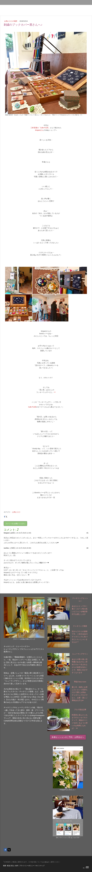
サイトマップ (39, 866)
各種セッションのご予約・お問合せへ (68, 737)
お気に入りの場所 (11, 21)
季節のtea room (80, 682)
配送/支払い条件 (12, 866)
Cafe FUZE (32, 407)
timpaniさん (39, 130)
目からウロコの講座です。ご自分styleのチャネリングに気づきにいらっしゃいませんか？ (80, 636)
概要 (4, 866)
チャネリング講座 (80, 626)
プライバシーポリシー (26, 866)
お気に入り (16, 512)
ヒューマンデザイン (80, 654)
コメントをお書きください (15, 523)
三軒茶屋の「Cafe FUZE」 (40, 128)
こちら (45, 862)
